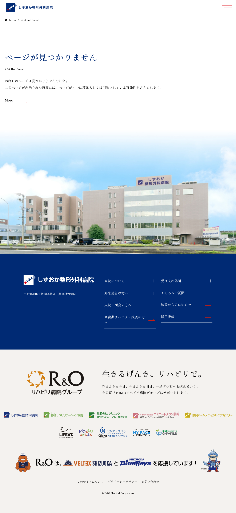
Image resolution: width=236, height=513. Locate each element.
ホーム (10, 20)
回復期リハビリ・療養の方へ (124, 319)
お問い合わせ (150, 481)
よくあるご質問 (172, 292)
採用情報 (167, 316)
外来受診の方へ (116, 293)
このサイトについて (90, 481)
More (9, 100)
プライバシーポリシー (122, 481)
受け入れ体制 (171, 280)
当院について (114, 280)
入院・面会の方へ (117, 304)
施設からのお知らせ (176, 304)
